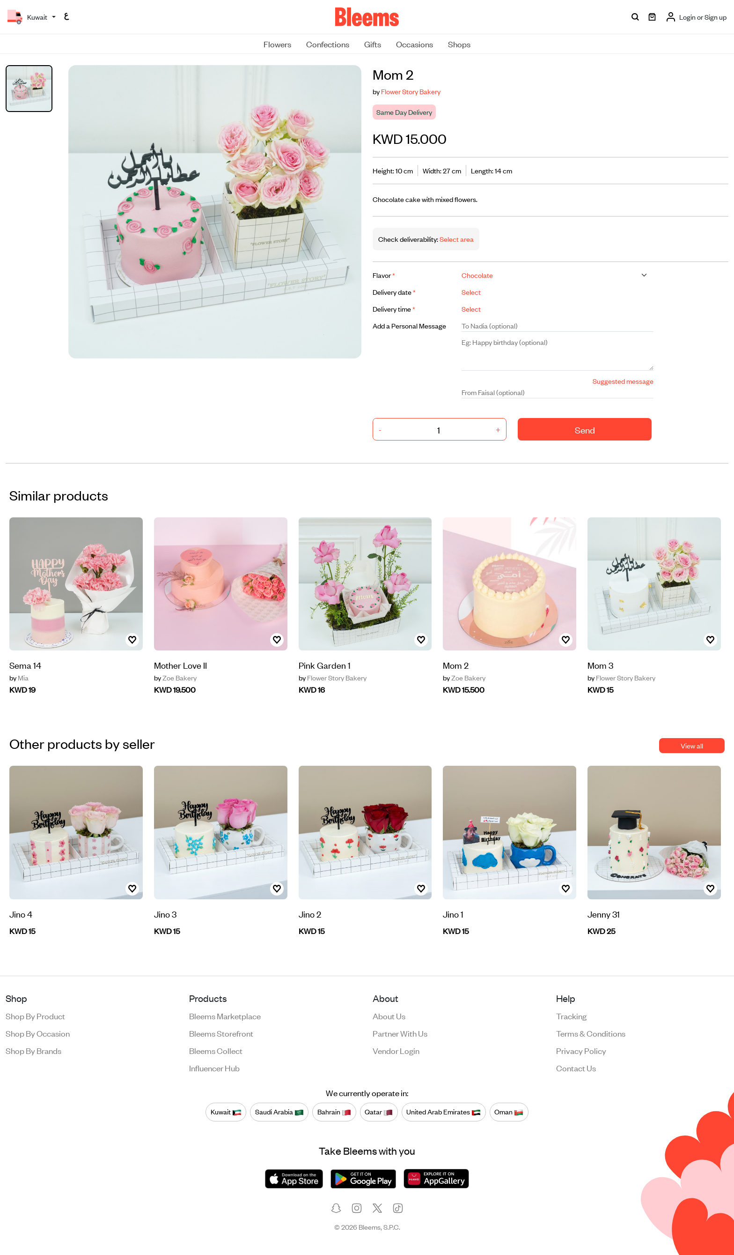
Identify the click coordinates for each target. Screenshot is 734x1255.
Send (585, 429)
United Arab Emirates (443, 1112)
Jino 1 (453, 913)
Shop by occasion (38, 1032)
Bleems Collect (215, 1050)
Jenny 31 (603, 913)
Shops (459, 43)
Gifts (372, 43)
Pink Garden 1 (325, 665)
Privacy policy (581, 1050)
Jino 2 (310, 913)
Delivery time (394, 309)
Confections (327, 43)
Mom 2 (456, 665)
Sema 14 (25, 665)
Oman (508, 1112)
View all (692, 745)
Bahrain (334, 1112)
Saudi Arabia (279, 1112)
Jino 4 (20, 913)
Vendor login (396, 1050)
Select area (456, 239)
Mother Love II (180, 665)
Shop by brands (33, 1050)
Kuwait (226, 1112)
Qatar (379, 1112)
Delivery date (394, 292)
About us (389, 1015)
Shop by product (35, 1015)
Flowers (277, 43)
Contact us (576, 1067)
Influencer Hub (214, 1067)
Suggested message (623, 381)
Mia (19, 677)
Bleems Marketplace (225, 1015)
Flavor (384, 275)
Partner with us (400, 1032)
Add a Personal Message (409, 325)
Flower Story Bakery (410, 91)
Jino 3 (165, 913)
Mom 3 (600, 665)
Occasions (414, 43)
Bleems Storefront (221, 1032)
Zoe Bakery (175, 677)
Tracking (571, 1015)
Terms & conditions (590, 1032)
